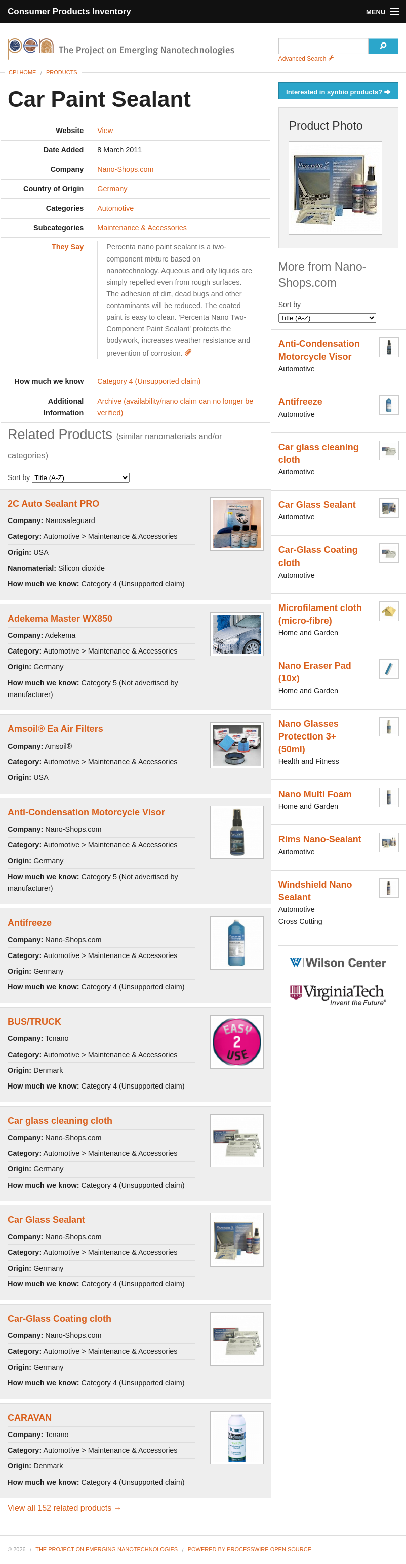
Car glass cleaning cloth (60, 1121)
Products (61, 72)
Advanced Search (306, 58)
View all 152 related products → (65, 1508)
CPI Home (22, 72)
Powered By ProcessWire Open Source (249, 1549)
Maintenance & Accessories (142, 228)
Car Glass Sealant (46, 1219)
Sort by (69, 477)
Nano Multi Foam (315, 794)
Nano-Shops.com (125, 169)
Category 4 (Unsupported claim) (148, 381)
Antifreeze (30, 923)
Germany (112, 189)
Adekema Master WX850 (60, 619)
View (105, 130)
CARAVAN (30, 1418)
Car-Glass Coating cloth (59, 1319)
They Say (68, 247)
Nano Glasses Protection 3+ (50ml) (308, 736)
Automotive (115, 208)
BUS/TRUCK (34, 1022)
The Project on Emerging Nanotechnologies (106, 1549)
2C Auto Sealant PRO (53, 504)
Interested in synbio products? (338, 92)
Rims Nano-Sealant (319, 839)
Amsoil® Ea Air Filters (55, 729)
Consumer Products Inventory (69, 11)
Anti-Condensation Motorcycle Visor (86, 812)
